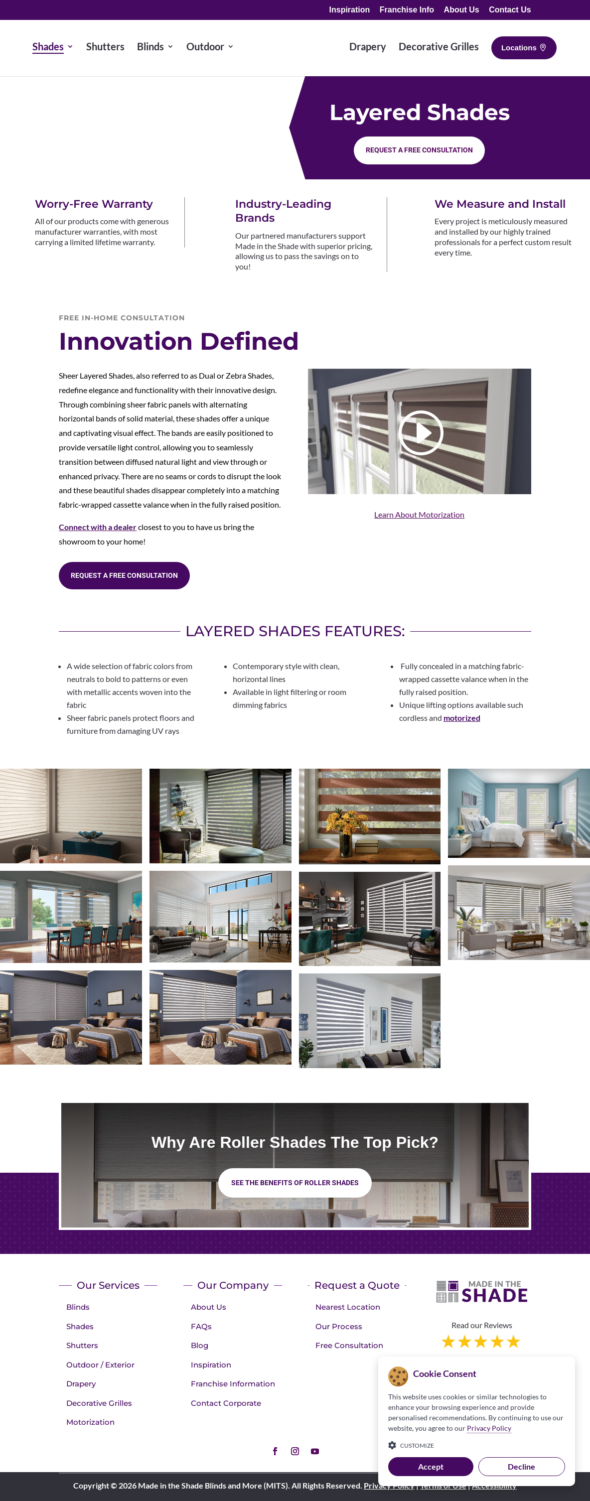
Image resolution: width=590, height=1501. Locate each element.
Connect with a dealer (98, 527)
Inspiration (349, 10)
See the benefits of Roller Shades (295, 1183)
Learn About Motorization (419, 514)
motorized (461, 717)
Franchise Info (407, 10)
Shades (80, 1326)
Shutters (82, 1345)
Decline (521, 1466)
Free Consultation (349, 1345)
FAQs (201, 1326)
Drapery (81, 1383)
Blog (199, 1345)
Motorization (90, 1422)
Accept (430, 1466)
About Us (461, 10)
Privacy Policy (489, 1428)
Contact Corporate (226, 1403)
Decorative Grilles (99, 1403)
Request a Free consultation (419, 150)
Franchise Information (233, 1383)
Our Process (338, 1326)
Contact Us (510, 10)
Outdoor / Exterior (100, 1364)
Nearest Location (347, 1307)
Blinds (78, 1307)
